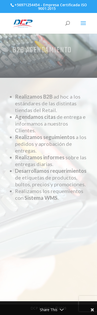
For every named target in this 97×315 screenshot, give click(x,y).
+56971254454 (27, 4)
